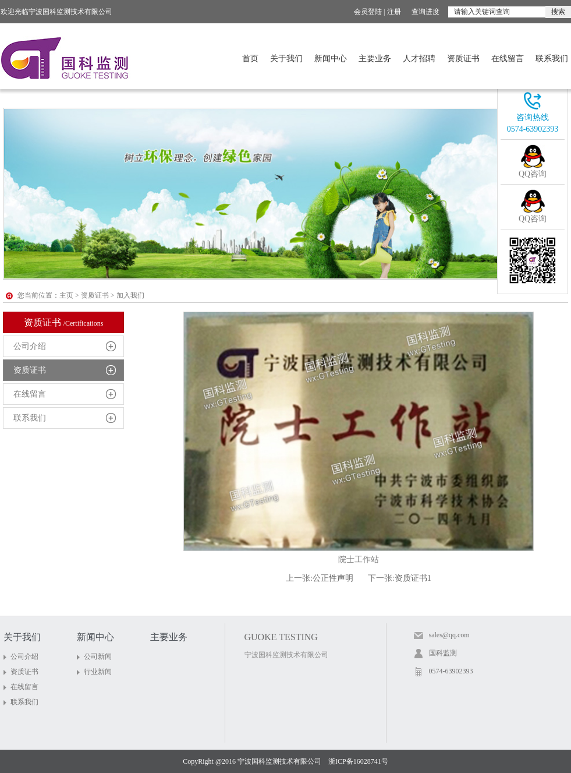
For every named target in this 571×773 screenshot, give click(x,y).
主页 (66, 295)
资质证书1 (413, 578)
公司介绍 (29, 346)
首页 (250, 58)
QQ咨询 (533, 174)
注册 (394, 12)
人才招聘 (419, 58)
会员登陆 (368, 12)
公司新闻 (98, 656)
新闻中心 (330, 58)
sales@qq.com (449, 635)
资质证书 (463, 58)
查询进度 (425, 12)
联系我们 (551, 58)
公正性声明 (333, 578)
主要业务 (375, 58)
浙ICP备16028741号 (358, 761)
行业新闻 (98, 672)
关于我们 (286, 58)
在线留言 (507, 58)
